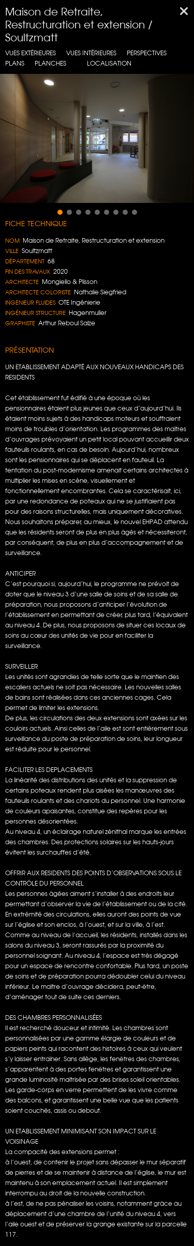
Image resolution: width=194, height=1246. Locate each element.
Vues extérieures (30, 53)
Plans (14, 63)
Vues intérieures (91, 53)
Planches (50, 63)
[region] (97, 138)
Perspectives (147, 53)
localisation (109, 63)
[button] (60, 212)
